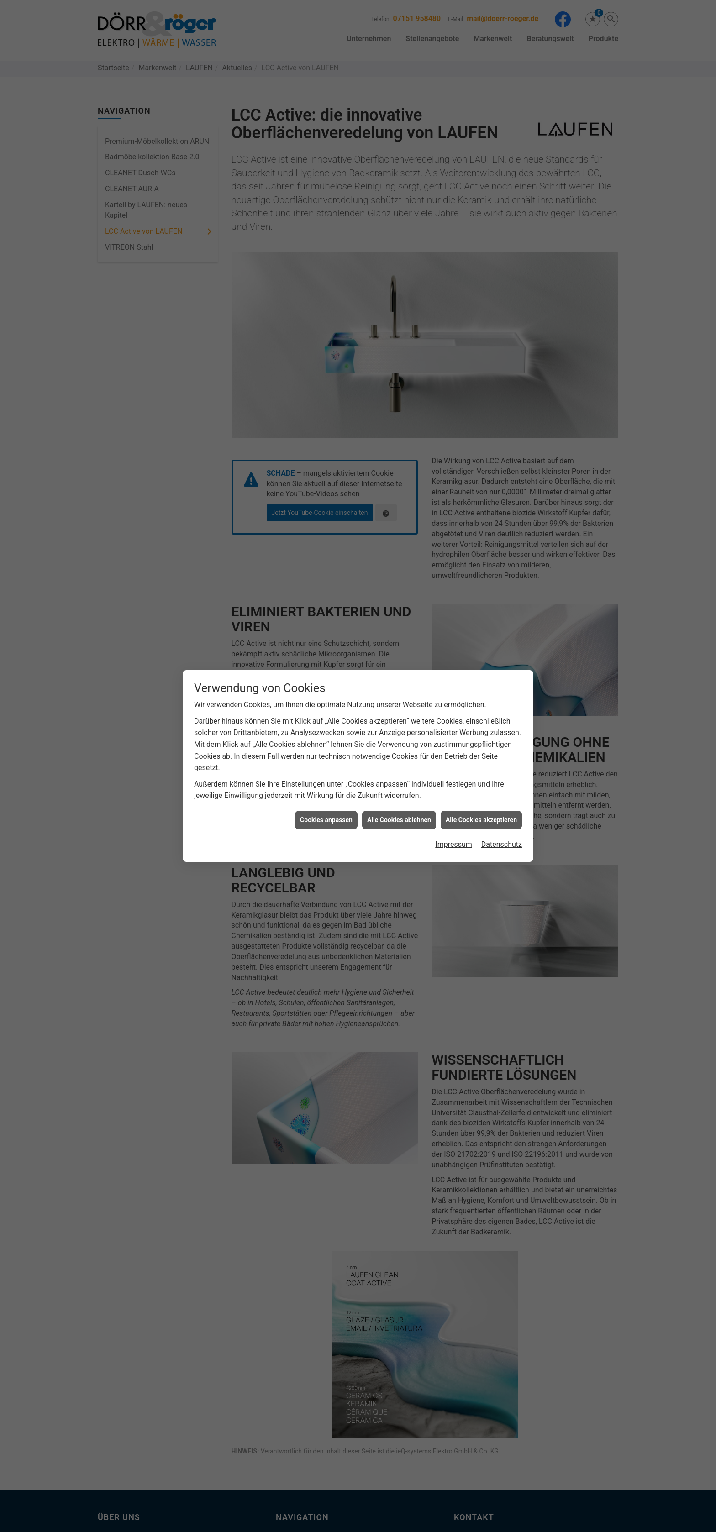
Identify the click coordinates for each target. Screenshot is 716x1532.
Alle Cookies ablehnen (399, 809)
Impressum (453, 834)
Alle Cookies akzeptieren (481, 809)
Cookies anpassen (326, 809)
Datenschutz (501, 834)
